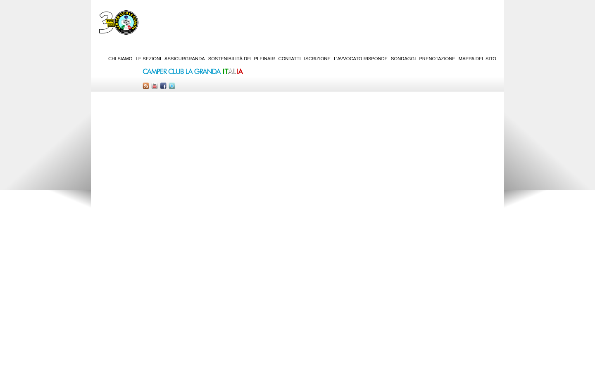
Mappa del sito (477, 58)
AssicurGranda (184, 58)
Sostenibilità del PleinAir (241, 58)
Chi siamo (120, 58)
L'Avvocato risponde (361, 58)
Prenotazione (437, 58)
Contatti (289, 58)
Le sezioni (149, 58)
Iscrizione (317, 58)
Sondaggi (403, 58)
